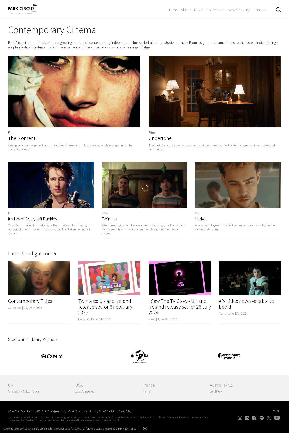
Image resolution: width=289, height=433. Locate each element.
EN (274, 411)
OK (145, 428)
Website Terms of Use (78, 411)
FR (278, 411)
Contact (259, 9)
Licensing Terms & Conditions (103, 411)
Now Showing (239, 9)
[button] (278, 9)
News (198, 9)
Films (173, 9)
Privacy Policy (125, 411)
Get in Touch (48, 411)
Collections (215, 9)
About (186, 9)
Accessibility (60, 411)
